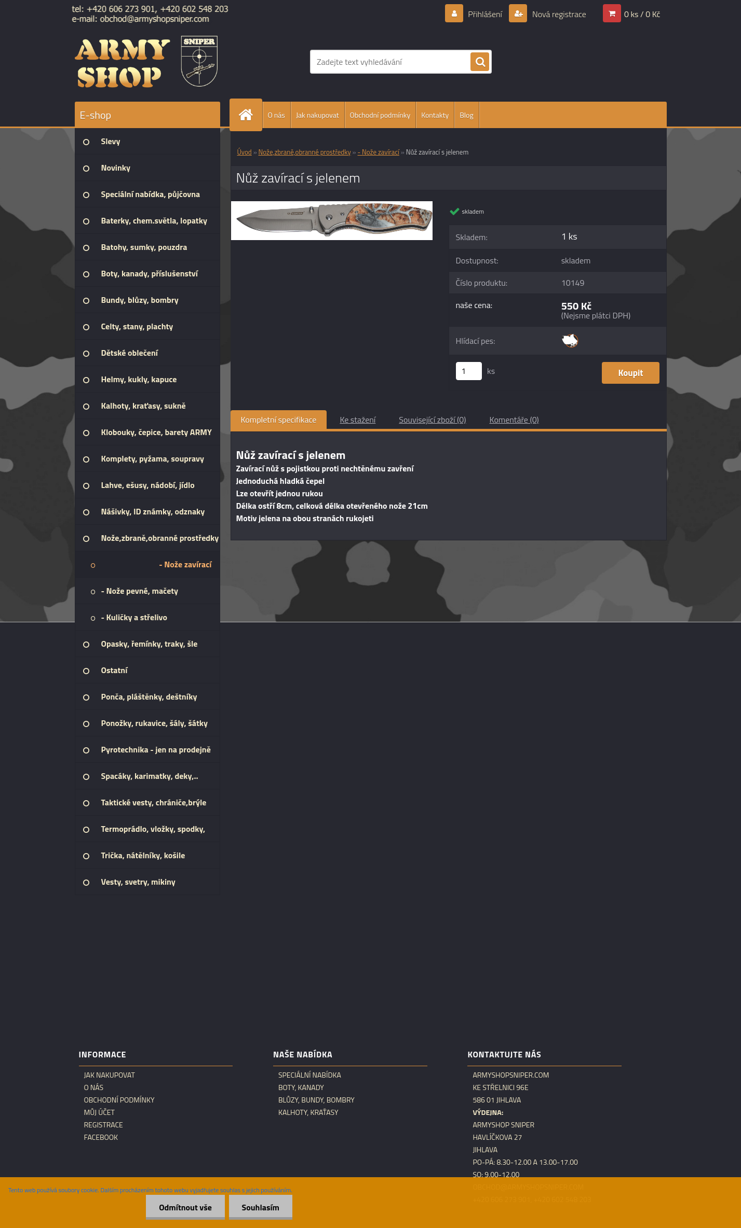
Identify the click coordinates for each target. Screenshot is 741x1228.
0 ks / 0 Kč (642, 14)
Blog (466, 114)
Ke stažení (357, 419)
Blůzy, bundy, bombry (316, 1100)
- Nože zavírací (378, 152)
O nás (276, 114)
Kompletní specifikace (279, 419)
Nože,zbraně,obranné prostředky (305, 152)
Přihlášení (485, 14)
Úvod (244, 152)
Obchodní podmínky (380, 114)
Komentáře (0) (514, 419)
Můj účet (99, 1112)
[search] (479, 62)
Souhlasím (260, 1207)
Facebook (101, 1137)
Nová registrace (558, 14)
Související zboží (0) (432, 419)
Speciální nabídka (309, 1075)
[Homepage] (250, 115)
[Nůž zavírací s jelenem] (332, 205)
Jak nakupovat (317, 114)
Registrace (103, 1124)
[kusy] (469, 371)
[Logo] (146, 62)
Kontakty (435, 114)
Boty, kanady (301, 1087)
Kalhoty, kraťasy (308, 1112)
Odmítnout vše (185, 1207)
